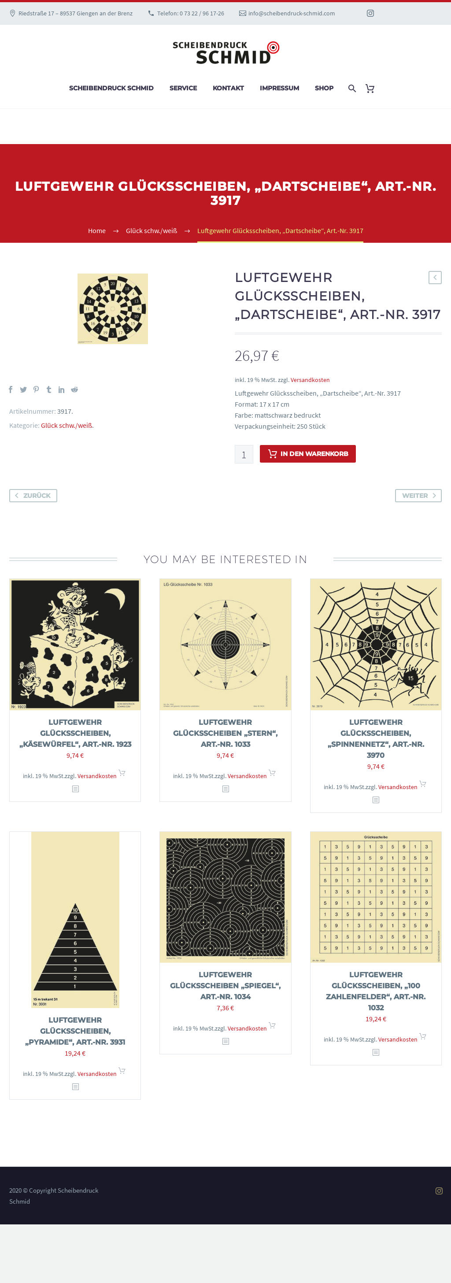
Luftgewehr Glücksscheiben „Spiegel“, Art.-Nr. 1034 (225, 986)
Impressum (279, 88)
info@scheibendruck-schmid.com (291, 13)
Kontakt (228, 88)
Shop (324, 88)
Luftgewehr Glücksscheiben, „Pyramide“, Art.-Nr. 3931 (75, 1031)
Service (183, 88)
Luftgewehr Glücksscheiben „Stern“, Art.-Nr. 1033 (225, 733)
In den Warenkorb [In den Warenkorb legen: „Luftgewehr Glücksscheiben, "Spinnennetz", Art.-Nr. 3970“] (422, 787)
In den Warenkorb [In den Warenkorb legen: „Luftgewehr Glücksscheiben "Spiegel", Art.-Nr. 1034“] (272, 1028)
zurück (30, 495)
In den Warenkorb (307, 454)
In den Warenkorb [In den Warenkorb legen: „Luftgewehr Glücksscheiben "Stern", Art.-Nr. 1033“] (272, 776)
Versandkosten (310, 380)
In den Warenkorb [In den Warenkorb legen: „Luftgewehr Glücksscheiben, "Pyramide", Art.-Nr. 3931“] (122, 1073)
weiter (421, 495)
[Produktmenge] (244, 454)
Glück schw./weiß (66, 425)
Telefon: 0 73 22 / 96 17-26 (190, 13)
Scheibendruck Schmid (111, 88)
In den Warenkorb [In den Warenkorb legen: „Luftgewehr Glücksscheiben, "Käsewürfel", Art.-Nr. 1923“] (122, 776)
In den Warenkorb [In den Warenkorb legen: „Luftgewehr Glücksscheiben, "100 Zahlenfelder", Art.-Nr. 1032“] (422, 1039)
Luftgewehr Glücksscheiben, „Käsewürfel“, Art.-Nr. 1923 (75, 733)
